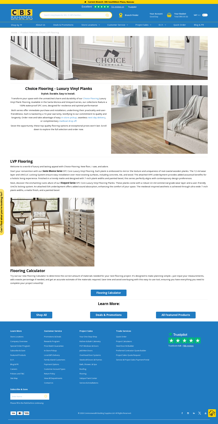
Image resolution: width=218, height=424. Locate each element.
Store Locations (89, 24)
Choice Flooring (91, 98)
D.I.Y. (161, 24)
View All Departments (53, 378)
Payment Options (51, 364)
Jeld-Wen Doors (86, 350)
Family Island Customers (54, 359)
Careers (13, 369)
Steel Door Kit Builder (125, 346)
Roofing (83, 369)
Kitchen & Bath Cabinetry (90, 341)
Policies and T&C (17, 373)
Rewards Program (52, 341)
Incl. (197, 15)
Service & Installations (89, 383)
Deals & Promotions (63, 24)
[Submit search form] (107, 15)
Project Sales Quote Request (128, 355)
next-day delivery (96, 117)
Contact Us (48, 383)
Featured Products (18, 355)
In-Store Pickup (50, 350)
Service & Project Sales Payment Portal (132, 359)
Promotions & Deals (52, 336)
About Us (40, 24)
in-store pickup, (69, 117)
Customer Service (116, 24)
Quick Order (180, 24)
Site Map (14, 378)
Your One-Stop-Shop (88, 336)
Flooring (83, 373)
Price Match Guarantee (54, 346)
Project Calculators (124, 341)
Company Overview (18, 341)
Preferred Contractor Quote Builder (131, 350)
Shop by (15, 25)
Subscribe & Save (17, 350)
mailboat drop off (67, 121)
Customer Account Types (54, 369)
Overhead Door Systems (90, 355)
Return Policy (49, 373)
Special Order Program (20, 346)
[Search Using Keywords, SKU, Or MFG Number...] (75, 15)
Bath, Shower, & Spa (88, 364)
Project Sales (141, 24)
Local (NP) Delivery (52, 355)
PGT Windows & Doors (89, 346)
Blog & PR (199, 24)
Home (14, 32)
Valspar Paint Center (88, 378)
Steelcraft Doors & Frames (91, 359)
